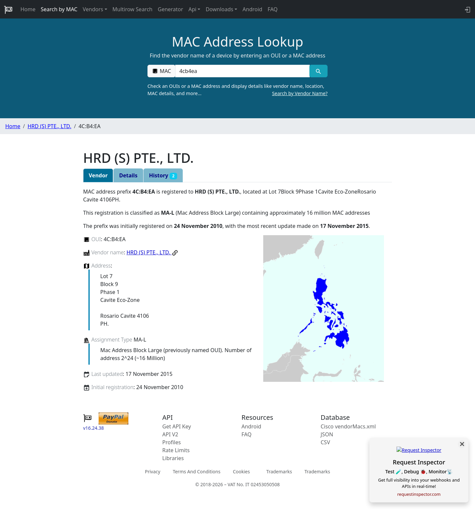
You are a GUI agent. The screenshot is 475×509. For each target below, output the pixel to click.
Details (128, 175)
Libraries (173, 458)
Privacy (152, 471)
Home (28, 9)
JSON (327, 434)
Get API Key (176, 426)
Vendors (93, 9)
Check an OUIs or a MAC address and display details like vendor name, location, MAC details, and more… (237, 90)
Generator (170, 9)
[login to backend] (467, 9)
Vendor (98, 175)
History (163, 175)
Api (192, 9)
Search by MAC (59, 9)
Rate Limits (176, 450)
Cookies (241, 471)
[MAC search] (318, 71)
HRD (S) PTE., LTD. (49, 126)
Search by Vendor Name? (300, 93)
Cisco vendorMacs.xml (348, 426)
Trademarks (279, 471)
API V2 (170, 434)
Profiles (171, 442)
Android (252, 9)
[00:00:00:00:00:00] (242, 71)
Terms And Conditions (196, 471)
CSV (325, 442)
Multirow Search (132, 9)
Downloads (219, 9)
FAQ (272, 9)
